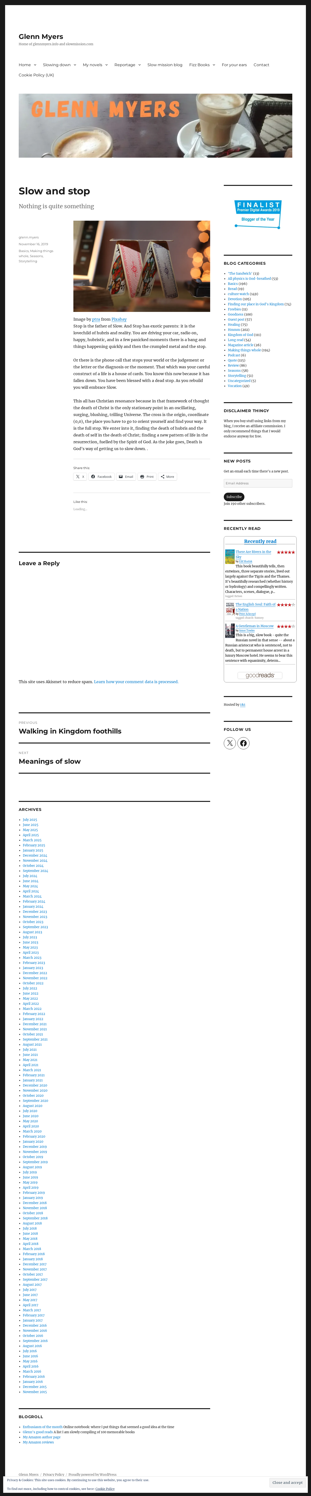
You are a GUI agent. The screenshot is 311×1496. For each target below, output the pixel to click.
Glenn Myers (41, 36)
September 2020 (35, 1101)
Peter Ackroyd (247, 614)
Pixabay (119, 319)
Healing (234, 325)
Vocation (235, 386)
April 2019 (31, 1188)
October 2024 (33, 866)
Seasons (36, 256)
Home (25, 65)
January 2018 (33, 1259)
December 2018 (35, 1203)
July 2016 (30, 1351)
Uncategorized (239, 381)
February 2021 (34, 1075)
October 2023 (33, 922)
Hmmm (234, 330)
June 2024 (30, 881)
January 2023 (33, 968)
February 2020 (34, 1136)
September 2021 (35, 1039)
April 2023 (31, 953)
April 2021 (30, 1065)
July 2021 (30, 1050)
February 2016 (34, 1377)
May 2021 (30, 1060)
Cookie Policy (105, 1489)
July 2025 (30, 820)
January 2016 (33, 1382)
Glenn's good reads (38, 1432)
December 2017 (35, 1264)
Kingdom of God (240, 335)
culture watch (238, 294)
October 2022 (33, 983)
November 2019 (35, 1152)
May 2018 (30, 1239)
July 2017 (30, 1290)
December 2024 (35, 855)
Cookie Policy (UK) (36, 75)
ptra (96, 319)
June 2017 (30, 1295)
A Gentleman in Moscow (255, 626)
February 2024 (34, 901)
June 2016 (30, 1356)
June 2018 (30, 1234)
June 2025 (30, 825)
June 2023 (30, 942)
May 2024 (30, 886)
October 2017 (33, 1274)
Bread (232, 289)
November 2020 (35, 1090)
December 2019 (35, 1147)
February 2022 (34, 1014)
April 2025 (31, 835)
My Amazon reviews (38, 1442)
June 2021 (30, 1055)
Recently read (260, 541)
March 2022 (32, 1009)
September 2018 (35, 1218)
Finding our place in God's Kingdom (256, 304)
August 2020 (32, 1106)
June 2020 (30, 1116)
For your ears (234, 65)
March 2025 (32, 840)
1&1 (242, 705)
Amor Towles (247, 630)
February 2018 (34, 1254)
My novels (92, 65)
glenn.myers (29, 237)
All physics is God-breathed (249, 279)
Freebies (234, 309)
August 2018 (32, 1223)
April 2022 (31, 1004)
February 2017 (34, 1315)
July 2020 (30, 1111)
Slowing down (57, 65)
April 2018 (30, 1244)
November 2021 (35, 1029)
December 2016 (35, 1326)
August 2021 (32, 1045)
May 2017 (30, 1300)
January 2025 (33, 850)
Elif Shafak (245, 561)
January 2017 (33, 1320)
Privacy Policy (53, 1475)
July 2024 (30, 876)
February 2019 (34, 1193)
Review (233, 365)
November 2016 (35, 1331)
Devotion (235, 299)
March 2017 (32, 1310)
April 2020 (31, 1126)
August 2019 (32, 1167)
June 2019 (30, 1177)
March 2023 (32, 958)
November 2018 (35, 1208)
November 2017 (35, 1269)
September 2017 (35, 1280)
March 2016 (32, 1371)
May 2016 (30, 1361)
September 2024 (35, 871)
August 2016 (32, 1346)
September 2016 (35, 1341)
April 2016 (31, 1366)
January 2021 (33, 1080)
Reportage (124, 65)
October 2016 (33, 1336)
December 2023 (35, 912)
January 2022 (33, 1019)
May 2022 (30, 999)
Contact (261, 65)
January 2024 (33, 907)
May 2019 (30, 1182)
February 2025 (34, 845)
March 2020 (32, 1131)
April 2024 (31, 891)
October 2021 (33, 1034)
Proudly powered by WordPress (93, 1475)
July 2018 (30, 1228)
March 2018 (32, 1249)
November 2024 (35, 861)
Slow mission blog (164, 65)
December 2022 (35, 973)
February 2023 (34, 963)
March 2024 (32, 896)
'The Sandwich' (240, 274)
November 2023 (35, 917)
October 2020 (33, 1096)
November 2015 (35, 1392)
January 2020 (33, 1142)
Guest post (236, 319)
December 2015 (35, 1387)
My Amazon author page (41, 1437)
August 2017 (32, 1285)
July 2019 (30, 1172)
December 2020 (35, 1085)
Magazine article (240, 345)
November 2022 (35, 978)
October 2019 (33, 1157)
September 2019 (35, 1162)
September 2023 (35, 927)
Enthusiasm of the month (43, 1427)
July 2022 (30, 988)
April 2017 (30, 1305)
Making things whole (244, 350)
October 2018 (33, 1213)
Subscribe (234, 497)
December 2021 (35, 1024)
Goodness (235, 314)
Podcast (234, 355)
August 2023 (32, 932)
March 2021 (32, 1070)
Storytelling (28, 261)
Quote (232, 360)
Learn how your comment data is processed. (136, 681)
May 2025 (30, 830)
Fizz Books (199, 65)
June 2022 (30, 993)
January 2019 (33, 1198)
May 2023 (30, 947)
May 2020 (30, 1121)
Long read (235, 340)
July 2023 (30, 937)
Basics (24, 251)
